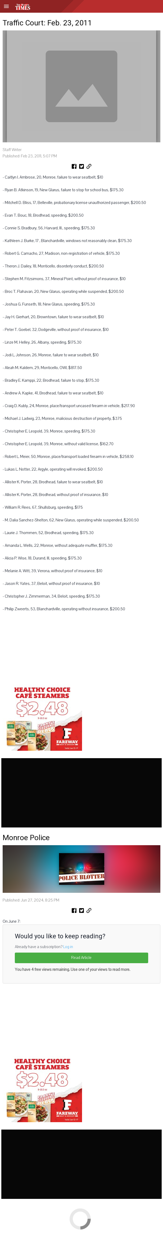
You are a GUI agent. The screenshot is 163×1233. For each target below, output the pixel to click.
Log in (68, 946)
